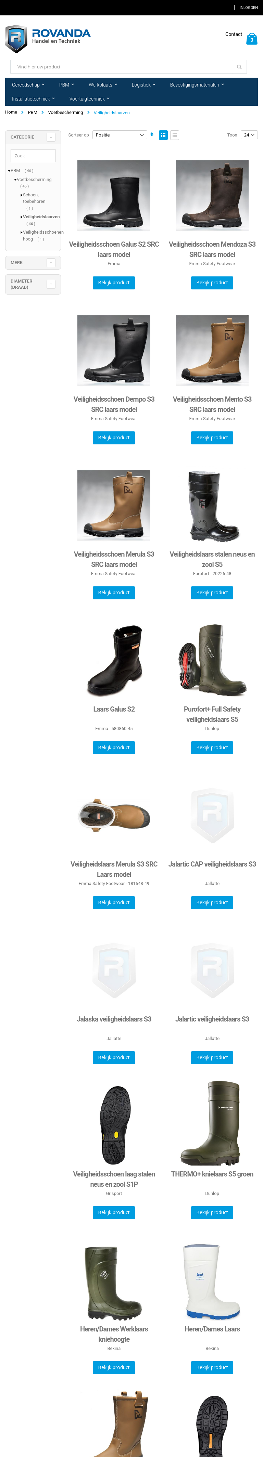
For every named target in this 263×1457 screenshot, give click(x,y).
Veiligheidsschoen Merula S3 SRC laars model (114, 559)
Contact (233, 34)
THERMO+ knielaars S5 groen (212, 1174)
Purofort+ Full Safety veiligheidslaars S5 (212, 714)
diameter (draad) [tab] (21, 284)
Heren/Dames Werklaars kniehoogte (114, 1334)
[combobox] (128, 67)
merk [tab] (17, 262)
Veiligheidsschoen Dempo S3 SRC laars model (114, 404)
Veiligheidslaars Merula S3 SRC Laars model (114, 869)
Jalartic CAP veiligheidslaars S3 (212, 864)
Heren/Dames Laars (212, 1329)
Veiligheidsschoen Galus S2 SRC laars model (114, 249)
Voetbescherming (65, 112)
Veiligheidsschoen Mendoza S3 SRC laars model (212, 249)
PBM (32, 112)
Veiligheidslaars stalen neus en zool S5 (212, 559)
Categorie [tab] (22, 137)
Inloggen (249, 7)
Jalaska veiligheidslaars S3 (114, 1019)
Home (11, 112)
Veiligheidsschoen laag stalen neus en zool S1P (114, 1179)
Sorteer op (78, 135)
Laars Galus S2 (114, 709)
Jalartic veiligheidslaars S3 (212, 1019)
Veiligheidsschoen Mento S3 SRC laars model (212, 404)
